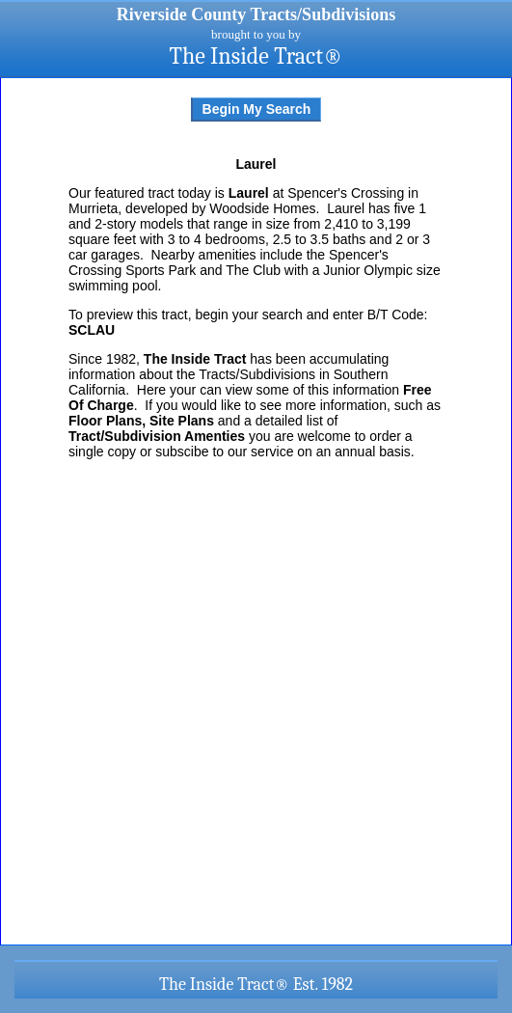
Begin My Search (256, 109)
